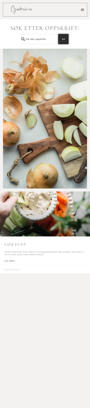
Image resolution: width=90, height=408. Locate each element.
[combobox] (39, 39)
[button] (82, 9)
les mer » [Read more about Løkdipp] (10, 261)
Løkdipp (15, 244)
